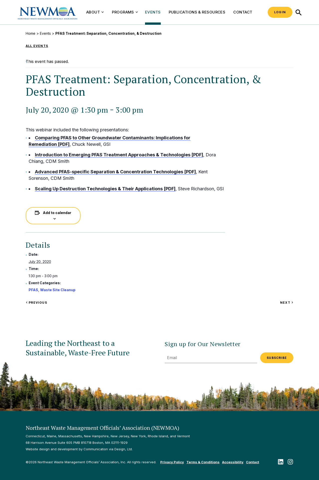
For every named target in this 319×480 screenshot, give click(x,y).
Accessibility (232, 462)
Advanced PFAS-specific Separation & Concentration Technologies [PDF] (115, 171)
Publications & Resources (197, 12)
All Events (37, 46)
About (95, 12)
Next (286, 302)
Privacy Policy (172, 462)
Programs (125, 12)
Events (153, 12)
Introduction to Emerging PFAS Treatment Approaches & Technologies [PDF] (119, 154)
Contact (242, 12)
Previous (36, 302)
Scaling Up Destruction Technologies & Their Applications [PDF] (105, 188)
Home (30, 33)
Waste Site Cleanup (58, 290)
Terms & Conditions (203, 462)
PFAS (33, 290)
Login (280, 12)
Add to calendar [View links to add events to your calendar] (57, 213)
